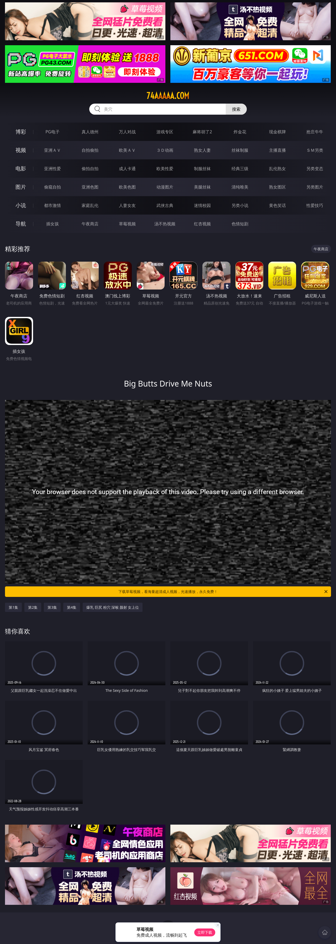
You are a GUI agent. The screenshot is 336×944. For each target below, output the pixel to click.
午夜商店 (90, 224)
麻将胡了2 (202, 132)
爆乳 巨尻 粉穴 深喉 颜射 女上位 (112, 607)
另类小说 (240, 205)
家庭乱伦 (90, 205)
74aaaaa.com (167, 95)
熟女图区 (277, 187)
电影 (20, 168)
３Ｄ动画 (164, 150)
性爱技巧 (314, 205)
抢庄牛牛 (314, 132)
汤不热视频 (164, 224)
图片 (20, 186)
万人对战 (127, 132)
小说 (20, 205)
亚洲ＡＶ (52, 150)
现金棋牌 (277, 132)
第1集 (13, 607)
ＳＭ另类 (314, 150)
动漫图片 (164, 187)
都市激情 (52, 205)
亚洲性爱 (52, 168)
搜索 (236, 109)
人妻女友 (127, 205)
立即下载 (204, 932)
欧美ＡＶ (127, 150)
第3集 (52, 607)
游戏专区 (164, 132)
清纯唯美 (240, 187)
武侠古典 (164, 205)
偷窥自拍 (52, 187)
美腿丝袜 (202, 187)
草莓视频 (127, 224)
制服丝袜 (202, 168)
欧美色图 (127, 187)
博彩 (20, 131)
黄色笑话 (277, 205)
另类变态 (314, 168)
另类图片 (314, 187)
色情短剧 (240, 224)
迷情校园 (202, 205)
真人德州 (90, 132)
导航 (20, 223)
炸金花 (240, 132)
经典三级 (240, 168)
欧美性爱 (164, 168)
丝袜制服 (240, 150)
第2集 (33, 607)
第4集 (71, 607)
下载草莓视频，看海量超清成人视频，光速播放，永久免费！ (223, 591)
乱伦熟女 (277, 168)
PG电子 (52, 132)
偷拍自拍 (90, 168)
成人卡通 (127, 168)
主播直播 (277, 150)
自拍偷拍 (90, 150)
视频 (20, 150)
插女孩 (52, 224)
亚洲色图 (90, 187)
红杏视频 (202, 224)
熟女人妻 (202, 150)
